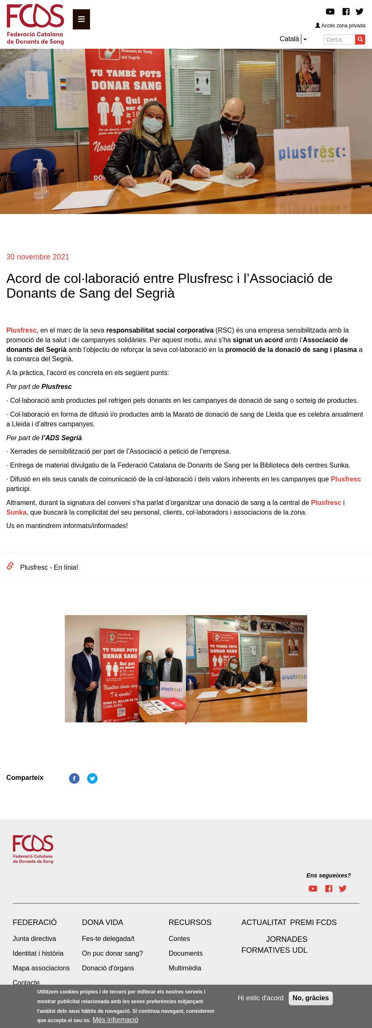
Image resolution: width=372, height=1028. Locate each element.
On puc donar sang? (112, 953)
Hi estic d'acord (261, 1000)
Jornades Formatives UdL (275, 944)
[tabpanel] (125, 671)
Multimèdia (185, 968)
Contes (179, 938)
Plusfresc (21, 330)
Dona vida (102, 922)
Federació (35, 922)
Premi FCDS (313, 922)
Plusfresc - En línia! (49, 567)
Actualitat (264, 922)
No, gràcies (310, 1000)
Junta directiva (34, 938)
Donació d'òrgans (108, 968)
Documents (186, 953)
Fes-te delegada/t (108, 938)
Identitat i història (38, 953)
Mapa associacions (41, 968)
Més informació (115, 1022)
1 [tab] (186, 723)
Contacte (26, 982)
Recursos (190, 922)
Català (289, 38)
